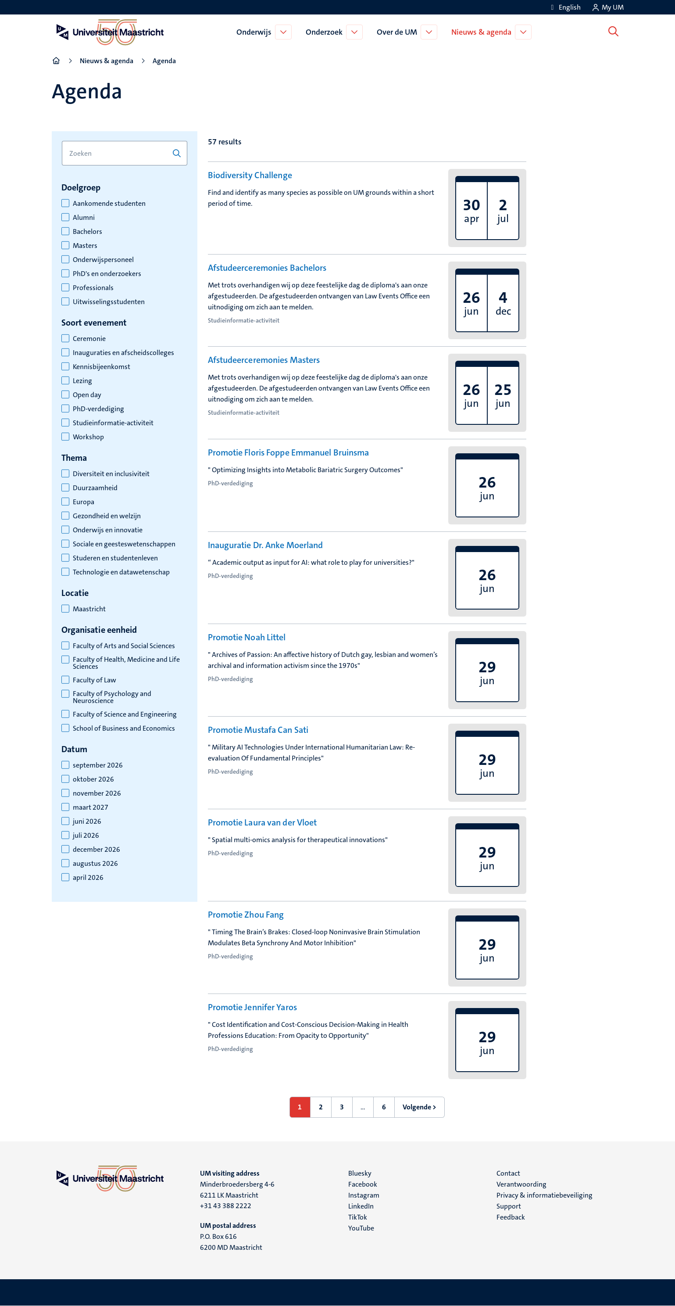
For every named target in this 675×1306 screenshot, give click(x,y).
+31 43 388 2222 (225, 1205)
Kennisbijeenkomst (101, 366)
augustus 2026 (95, 863)
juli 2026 (86, 835)
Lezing (82, 380)
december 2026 (96, 849)
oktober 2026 (93, 779)
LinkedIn (361, 1206)
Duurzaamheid (95, 488)
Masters (85, 245)
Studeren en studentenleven (115, 558)
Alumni (84, 217)
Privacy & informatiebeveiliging (544, 1195)
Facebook (362, 1184)
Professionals (93, 287)
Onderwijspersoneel (103, 259)
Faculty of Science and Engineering (125, 714)
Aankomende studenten (109, 203)
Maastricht (89, 609)
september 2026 (98, 765)
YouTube (361, 1228)
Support (508, 1206)
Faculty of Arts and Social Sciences (124, 645)
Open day (87, 394)
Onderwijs (255, 32)
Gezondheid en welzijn (107, 516)
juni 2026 (87, 821)
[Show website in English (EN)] (564, 7)
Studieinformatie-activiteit (113, 423)
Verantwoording (521, 1184)
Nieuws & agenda (483, 32)
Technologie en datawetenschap (121, 572)
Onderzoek (325, 32)
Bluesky (359, 1173)
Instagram (363, 1195)
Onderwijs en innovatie (108, 530)
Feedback (510, 1217)
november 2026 (97, 793)
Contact (508, 1173)
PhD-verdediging (98, 409)
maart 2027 (90, 807)
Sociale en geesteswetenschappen (124, 544)
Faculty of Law (94, 680)
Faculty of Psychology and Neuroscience (112, 697)
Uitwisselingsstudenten (109, 301)
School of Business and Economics (124, 728)
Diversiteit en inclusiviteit (111, 473)
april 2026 (88, 877)
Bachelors (87, 231)
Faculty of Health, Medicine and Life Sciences (126, 663)
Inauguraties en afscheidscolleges (123, 352)
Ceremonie (89, 338)
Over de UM (398, 32)
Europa (83, 502)
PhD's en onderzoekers (107, 273)
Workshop (88, 437)
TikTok (357, 1217)
